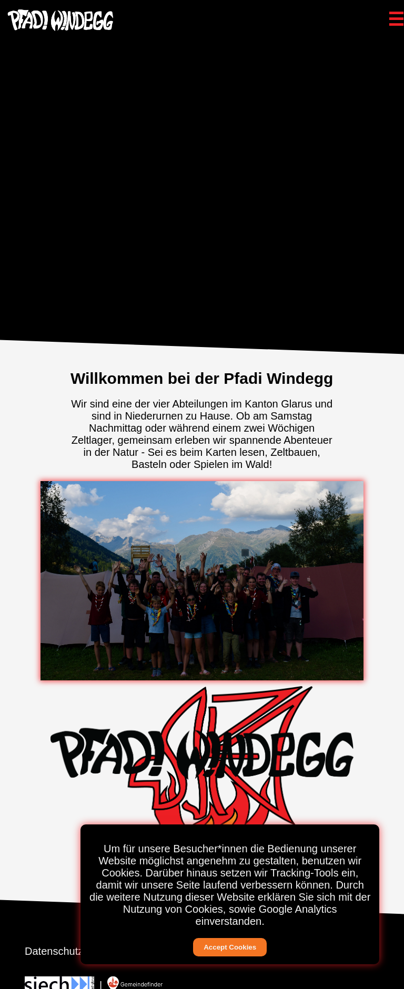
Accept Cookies (230, 947)
